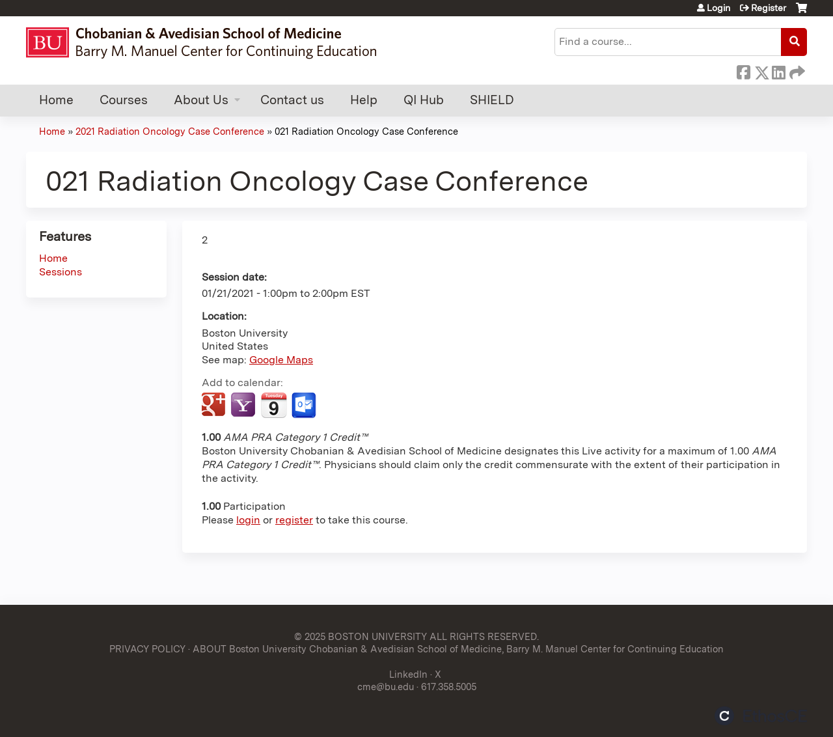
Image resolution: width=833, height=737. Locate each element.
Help (363, 99)
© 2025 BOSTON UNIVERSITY (360, 636)
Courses (124, 99)
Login (718, 7)
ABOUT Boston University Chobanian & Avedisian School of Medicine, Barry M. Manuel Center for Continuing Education (458, 648)
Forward (795, 70)
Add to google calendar (215, 406)
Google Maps (281, 360)
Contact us (292, 99)
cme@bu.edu (385, 686)
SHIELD (492, 99)
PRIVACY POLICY (147, 648)
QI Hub (423, 99)
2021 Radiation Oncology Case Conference (169, 131)
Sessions (60, 272)
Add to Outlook (305, 406)
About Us (201, 99)
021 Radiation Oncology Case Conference (366, 131)
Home (56, 99)
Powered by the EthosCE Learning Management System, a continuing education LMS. (761, 715)
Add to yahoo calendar (244, 406)
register (294, 520)
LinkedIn (778, 70)
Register (768, 7)
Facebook (743, 70)
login (248, 520)
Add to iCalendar (273, 405)
